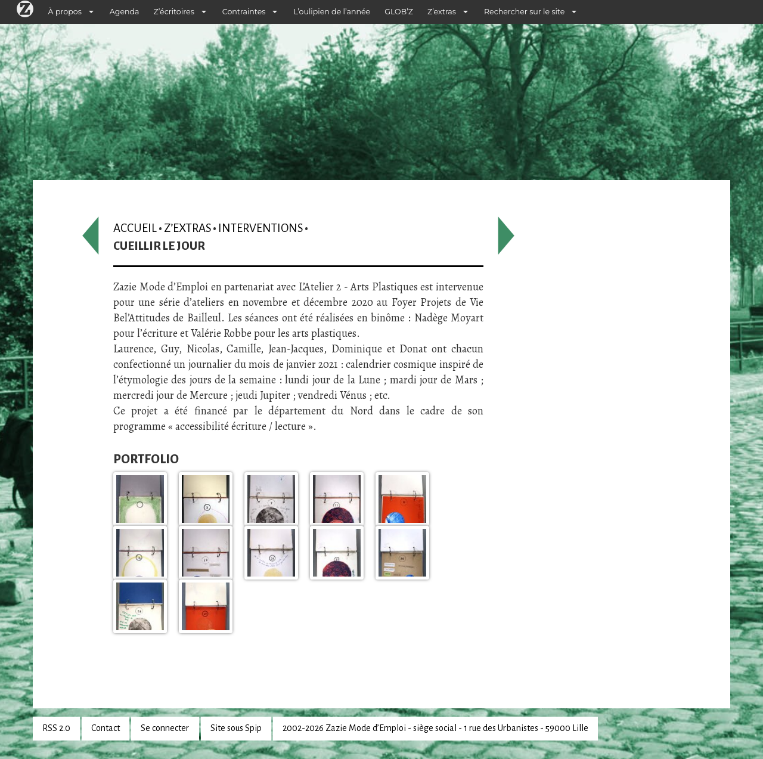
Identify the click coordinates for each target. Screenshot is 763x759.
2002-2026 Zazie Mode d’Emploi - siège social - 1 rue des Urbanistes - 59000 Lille (435, 728)
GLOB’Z (398, 11)
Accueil (135, 228)
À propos (65, 11)
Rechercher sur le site (524, 11)
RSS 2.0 (56, 728)
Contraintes (244, 11)
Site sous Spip (236, 728)
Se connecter (165, 728)
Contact (105, 728)
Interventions (260, 228)
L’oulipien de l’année (331, 11)
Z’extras (441, 11)
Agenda (124, 11)
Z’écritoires (174, 11)
